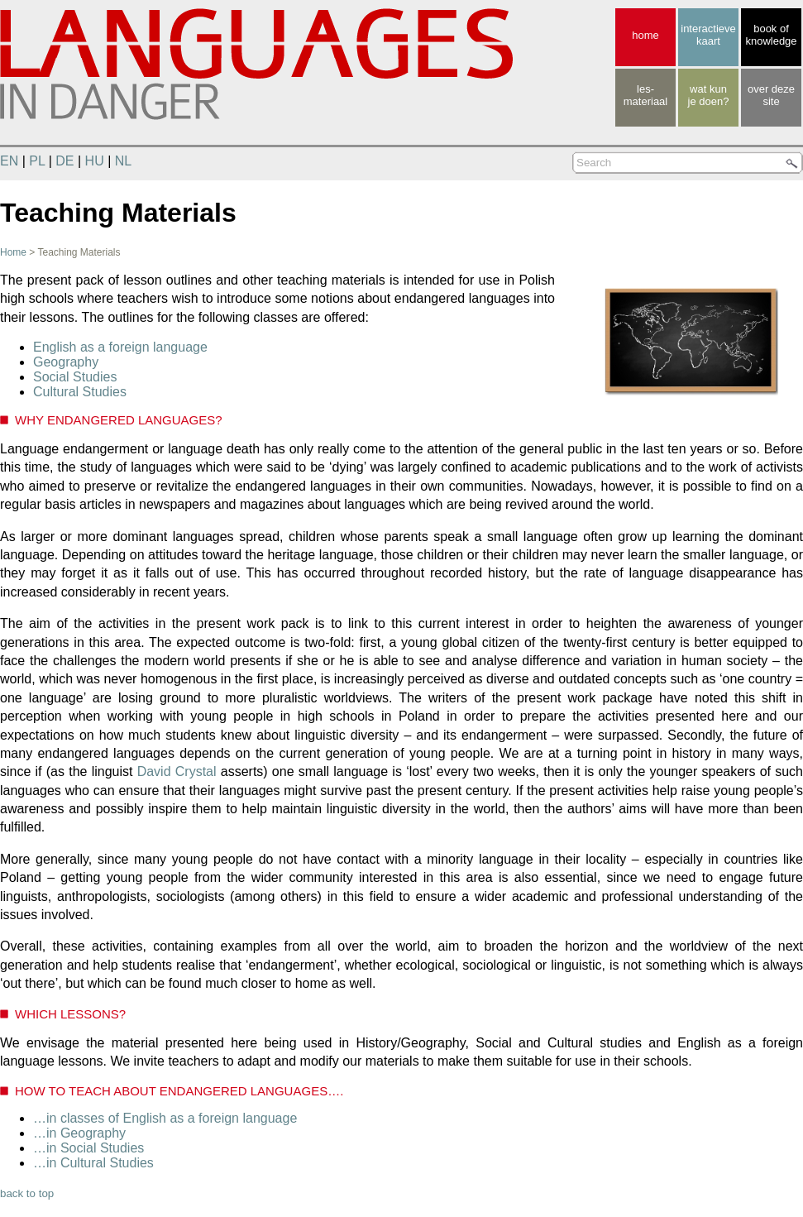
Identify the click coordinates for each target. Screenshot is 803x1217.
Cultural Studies (80, 392)
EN (9, 161)
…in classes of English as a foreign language (165, 1118)
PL (37, 161)
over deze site (771, 95)
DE (64, 161)
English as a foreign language (120, 347)
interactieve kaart (708, 34)
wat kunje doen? (708, 95)
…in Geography (79, 1133)
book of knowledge (770, 34)
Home (13, 252)
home (645, 35)
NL (123, 161)
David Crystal (177, 771)
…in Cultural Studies (93, 1163)
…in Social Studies (88, 1148)
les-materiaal (645, 95)
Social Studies (75, 377)
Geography (65, 362)
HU (94, 161)
